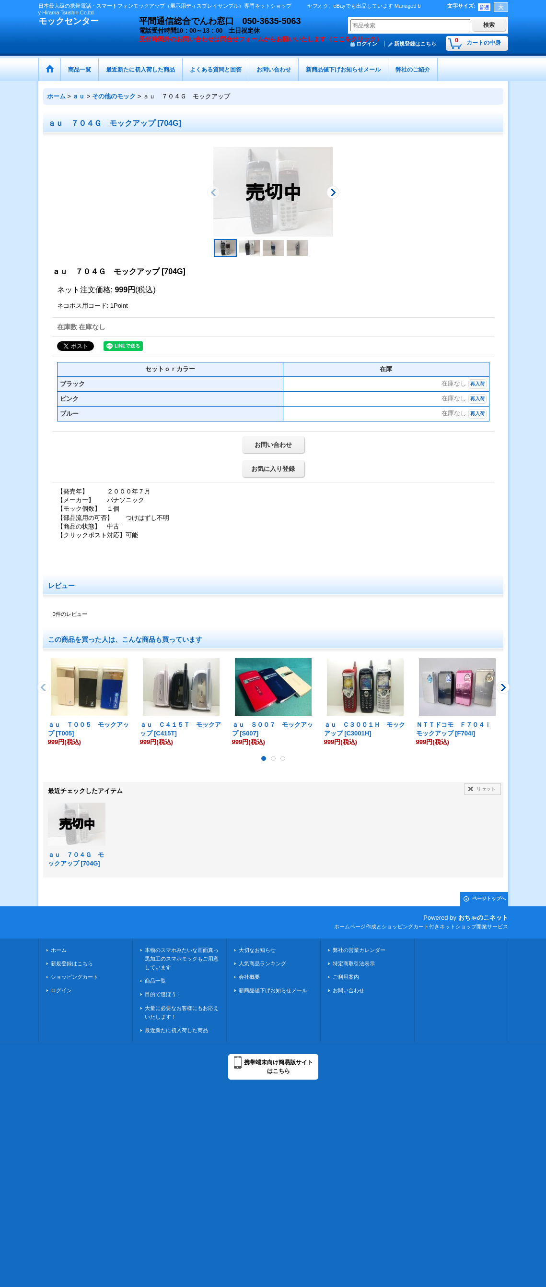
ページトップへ (489, 898)
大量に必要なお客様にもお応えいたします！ (182, 1012)
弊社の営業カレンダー (359, 950)
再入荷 (477, 383)
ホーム (59, 950)
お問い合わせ (273, 444)
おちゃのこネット (483, 917)
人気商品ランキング (262, 963)
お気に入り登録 (273, 468)
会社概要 (249, 977)
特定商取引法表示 (354, 963)
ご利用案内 (346, 977)
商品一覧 (155, 981)
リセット (486, 789)
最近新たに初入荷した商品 (176, 1030)
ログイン (61, 990)
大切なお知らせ (257, 950)
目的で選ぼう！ (163, 994)
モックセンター (68, 21)
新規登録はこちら (415, 44)
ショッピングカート (74, 977)
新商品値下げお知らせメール (273, 990)
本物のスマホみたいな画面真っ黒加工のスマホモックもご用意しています (182, 958)
